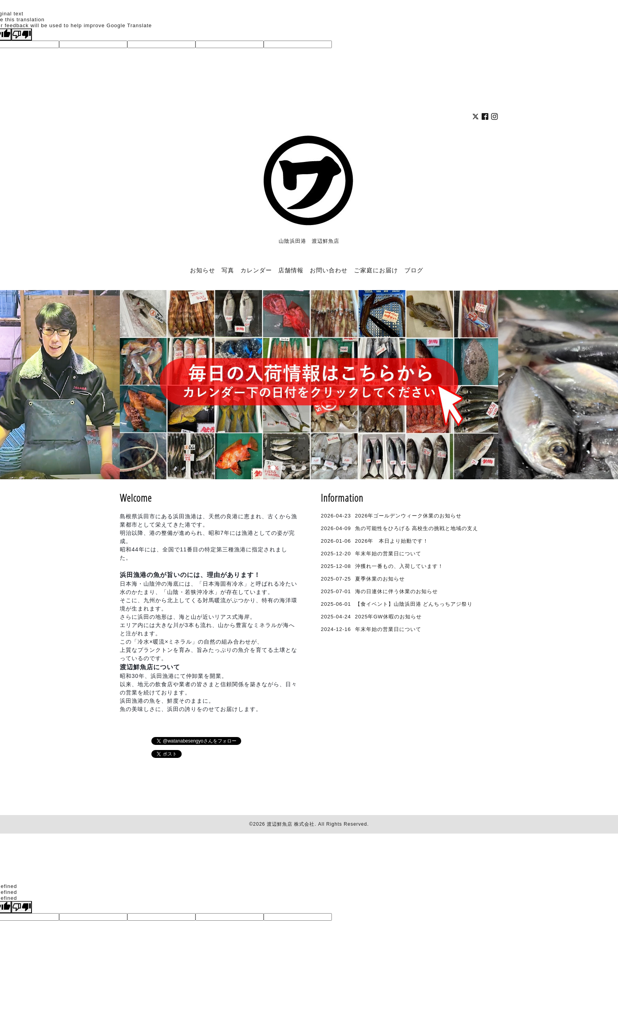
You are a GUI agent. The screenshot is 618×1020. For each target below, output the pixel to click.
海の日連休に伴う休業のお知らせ (396, 591)
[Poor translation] (21, 34)
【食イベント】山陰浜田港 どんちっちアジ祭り (414, 604)
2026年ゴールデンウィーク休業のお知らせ (408, 516)
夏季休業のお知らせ (380, 579)
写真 (228, 270)
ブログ (413, 270)
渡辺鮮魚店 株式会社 (291, 824)
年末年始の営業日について (388, 554)
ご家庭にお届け (376, 270)
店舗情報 (290, 270)
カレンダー (256, 270)
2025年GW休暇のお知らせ (388, 617)
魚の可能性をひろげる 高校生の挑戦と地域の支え (416, 528)
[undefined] (21, 907)
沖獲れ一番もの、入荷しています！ (399, 566)
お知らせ (202, 270)
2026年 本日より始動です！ (392, 541)
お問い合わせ (329, 270)
